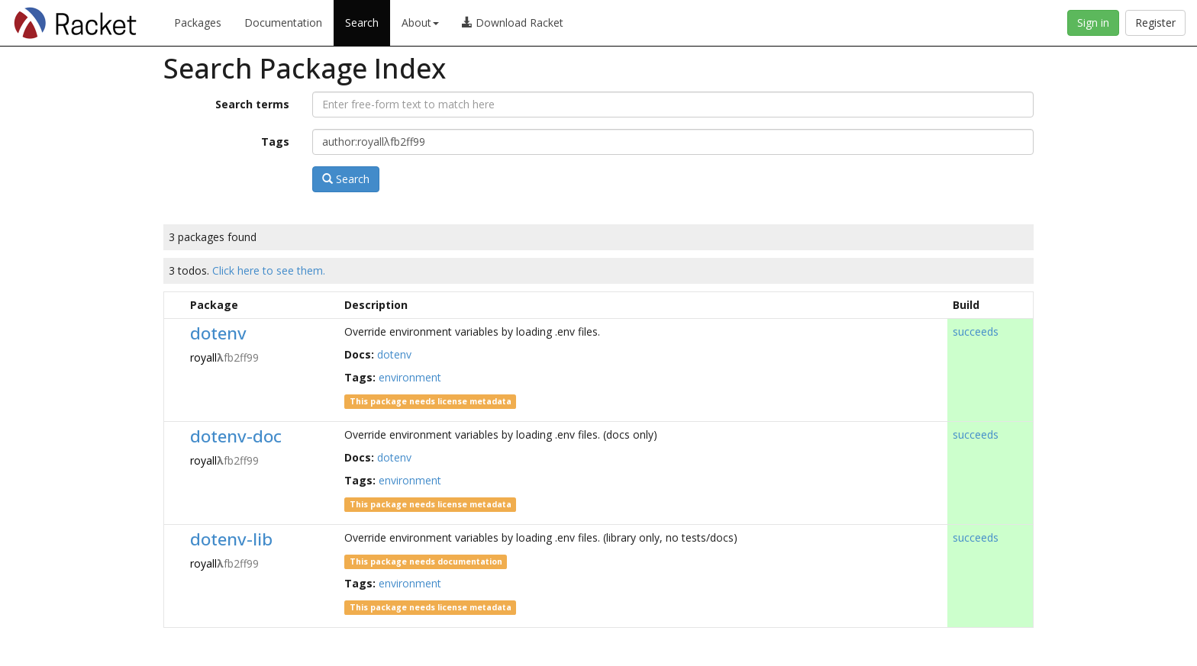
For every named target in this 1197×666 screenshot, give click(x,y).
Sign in (1093, 22)
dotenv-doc (236, 436)
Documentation (283, 22)
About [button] (420, 22)
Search (362, 22)
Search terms (252, 104)
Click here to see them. (268, 270)
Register (1155, 22)
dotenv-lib (231, 539)
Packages (197, 22)
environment (410, 377)
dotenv (218, 333)
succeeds (976, 331)
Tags (275, 141)
